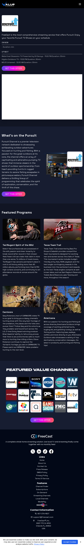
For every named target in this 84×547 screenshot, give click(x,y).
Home (42, 460)
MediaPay (42, 502)
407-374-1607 (42, 513)
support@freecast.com (42, 517)
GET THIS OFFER (13, 68)
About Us (42, 463)
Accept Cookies (69, 542)
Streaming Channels (42, 495)
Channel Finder (42, 486)
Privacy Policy (42, 475)
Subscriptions (42, 489)
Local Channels (42, 498)
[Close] (80, 542)
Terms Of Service (42, 478)
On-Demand (42, 492)
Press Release (42, 469)
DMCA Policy (42, 472)
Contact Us (42, 466)
